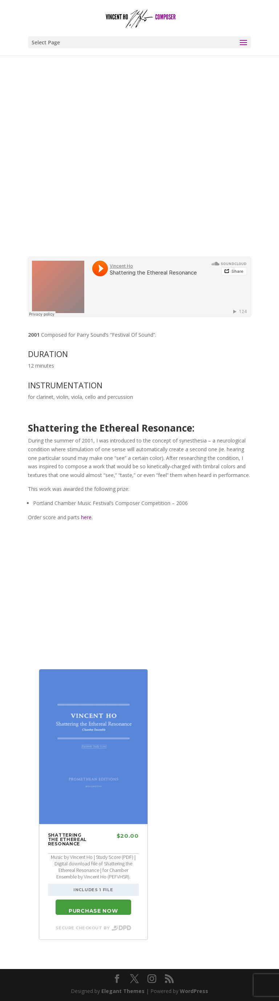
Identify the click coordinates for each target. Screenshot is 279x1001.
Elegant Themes (123, 991)
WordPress (194, 991)
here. (87, 517)
